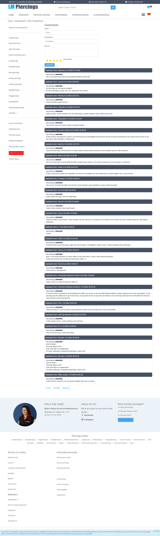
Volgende (66, 388)
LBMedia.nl (12, 510)
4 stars (57, 60)
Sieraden (12, 113)
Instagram (87, 420)
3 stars (54, 60)
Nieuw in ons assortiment (18, 27)
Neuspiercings (14, 72)
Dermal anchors (139, 440)
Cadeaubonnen (14, 129)
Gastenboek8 (20, 21)
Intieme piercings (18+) (17, 55)
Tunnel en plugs (125, 440)
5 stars (60, 60)
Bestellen (11, 473)
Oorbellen (40, 443)
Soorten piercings (63, 463)
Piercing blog (61, 479)
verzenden (49, 65)
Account (11, 463)
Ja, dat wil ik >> (125, 420)
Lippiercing (85, 440)
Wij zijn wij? (12, 489)
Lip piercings (13, 61)
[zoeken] (113, 7)
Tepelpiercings (14, 90)
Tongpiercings (14, 96)
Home (11, 15)
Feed (29, 21)
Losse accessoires (15, 123)
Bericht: (47, 46)
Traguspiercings (110, 440)
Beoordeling (67, 59)
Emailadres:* (49, 37)
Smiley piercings (15, 78)
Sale (131, 443)
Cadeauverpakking (16, 141)
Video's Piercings (63, 484)
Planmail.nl (11, 515)
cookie (86, 534)
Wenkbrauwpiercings (16, 107)
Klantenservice (101, 15)
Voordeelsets (13, 102)
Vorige (48, 388)
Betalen (10, 478)
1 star (47, 60)
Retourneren (12, 484)
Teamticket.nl (12, 521)
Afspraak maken (80, 15)
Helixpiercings (97, 440)
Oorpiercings (13, 38)
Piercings (24, 15)
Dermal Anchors (15, 43)
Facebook (87, 415)
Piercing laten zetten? (17, 147)
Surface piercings (15, 84)
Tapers (61, 443)
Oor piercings (51, 443)
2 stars (50, 60)
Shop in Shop (13, 159)
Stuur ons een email (53, 415)
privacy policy (78, 534)
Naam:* (47, 28)
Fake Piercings (14, 49)
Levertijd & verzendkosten (17, 468)
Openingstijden (62, 489)
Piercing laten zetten (64, 457)
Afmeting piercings (63, 468)
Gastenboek (61, 15)
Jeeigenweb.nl (13, 500)
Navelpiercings (14, 67)
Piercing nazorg (42, 15)
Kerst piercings (106, 443)
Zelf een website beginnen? (17, 505)
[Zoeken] (84, 7)
